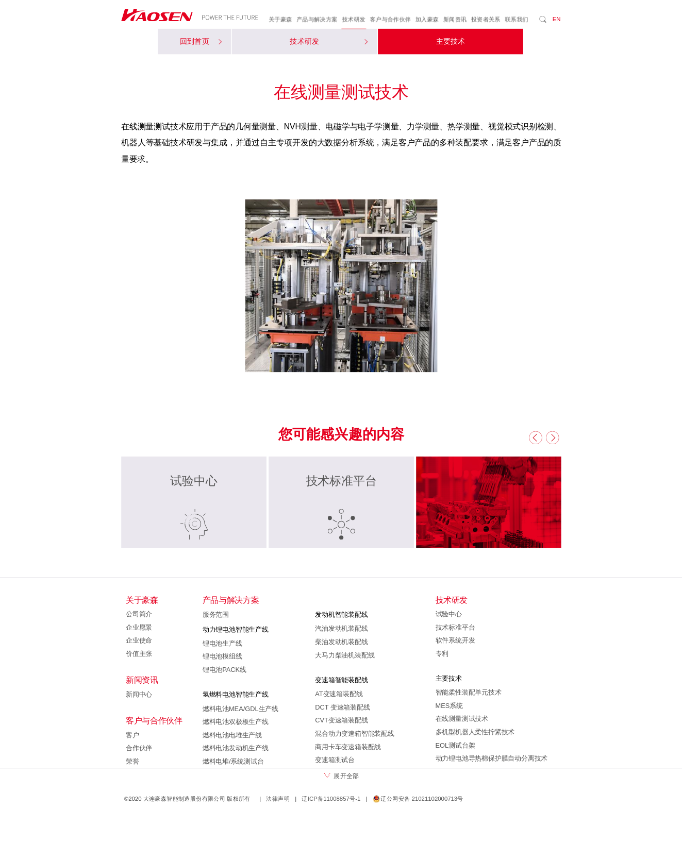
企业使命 (139, 640)
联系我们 (516, 19)
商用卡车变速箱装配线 (348, 746)
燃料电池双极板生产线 (235, 722)
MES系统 (448, 705)
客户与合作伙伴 (390, 19)
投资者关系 (485, 19)
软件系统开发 (455, 640)
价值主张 (139, 653)
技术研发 (353, 19)
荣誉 (132, 761)
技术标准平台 (455, 627)
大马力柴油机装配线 (344, 655)
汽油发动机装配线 (341, 628)
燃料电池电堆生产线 (231, 734)
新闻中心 (139, 694)
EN (556, 19)
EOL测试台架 (455, 745)
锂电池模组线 (222, 656)
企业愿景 (139, 627)
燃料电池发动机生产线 (235, 748)
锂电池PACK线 (224, 669)
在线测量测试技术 (461, 718)
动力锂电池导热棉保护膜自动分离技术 (491, 758)
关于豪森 (280, 19)
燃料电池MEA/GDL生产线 (240, 708)
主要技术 (450, 42)
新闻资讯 (455, 19)
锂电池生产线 (222, 643)
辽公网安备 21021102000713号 (417, 799)
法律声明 (278, 799)
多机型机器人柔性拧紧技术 (474, 732)
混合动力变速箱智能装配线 (354, 733)
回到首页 (200, 42)
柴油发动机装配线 (341, 642)
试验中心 (448, 614)
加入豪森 (427, 19)
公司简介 (139, 614)
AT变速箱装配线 (338, 694)
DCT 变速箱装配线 (342, 707)
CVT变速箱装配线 (341, 720)
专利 (441, 653)
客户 (132, 734)
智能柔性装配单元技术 (468, 692)
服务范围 (215, 614)
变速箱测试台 (335, 760)
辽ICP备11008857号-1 (331, 799)
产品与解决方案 (317, 19)
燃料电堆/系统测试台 (232, 761)
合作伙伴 (139, 748)
